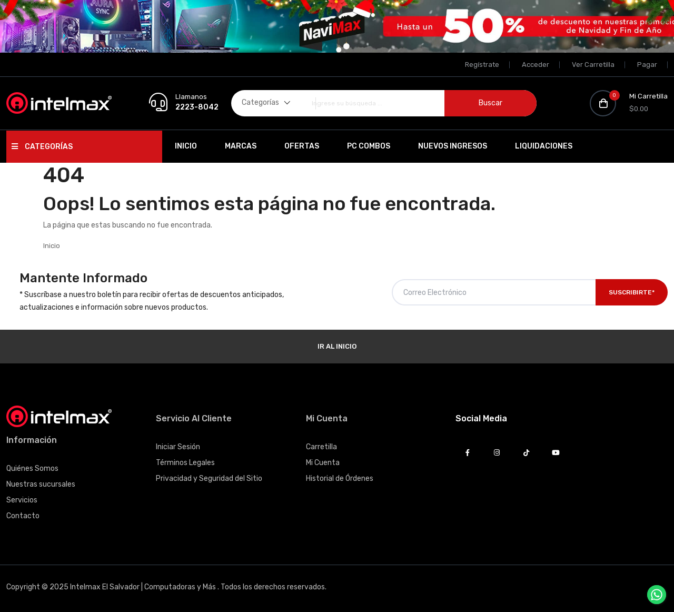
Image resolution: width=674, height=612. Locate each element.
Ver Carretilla (593, 64)
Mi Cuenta (323, 462)
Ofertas (301, 146)
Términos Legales (185, 462)
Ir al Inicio (337, 346)
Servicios (21, 500)
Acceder (535, 64)
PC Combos (368, 146)
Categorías (42, 146)
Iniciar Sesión (178, 446)
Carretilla (321, 446)
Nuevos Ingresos (452, 146)
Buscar (490, 102)
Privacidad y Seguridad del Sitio (209, 478)
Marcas (240, 146)
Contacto (22, 515)
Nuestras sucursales (40, 484)
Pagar (647, 64)
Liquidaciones (543, 146)
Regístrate (482, 64)
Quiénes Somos (32, 468)
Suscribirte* (632, 292)
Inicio (186, 146)
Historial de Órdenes (339, 478)
